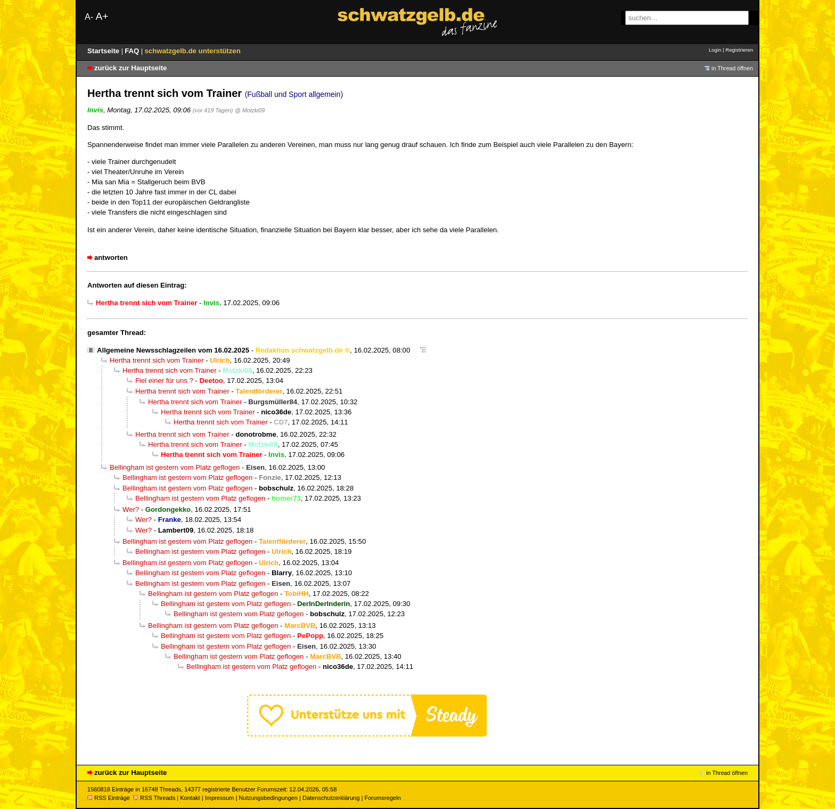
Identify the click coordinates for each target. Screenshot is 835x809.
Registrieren (739, 50)
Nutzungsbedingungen (268, 798)
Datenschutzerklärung (330, 798)
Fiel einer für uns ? (164, 381)
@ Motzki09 (250, 110)
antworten (111, 258)
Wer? (130, 509)
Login (715, 50)
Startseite (104, 51)
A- (89, 16)
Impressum (219, 798)
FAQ (133, 51)
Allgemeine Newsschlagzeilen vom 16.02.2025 (173, 350)
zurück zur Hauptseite (130, 68)
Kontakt (190, 798)
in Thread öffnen (732, 68)
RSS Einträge (108, 798)
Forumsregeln (382, 798)
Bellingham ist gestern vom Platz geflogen (175, 467)
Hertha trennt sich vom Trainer (157, 360)
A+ (101, 16)
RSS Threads (154, 798)
